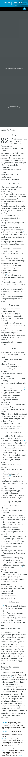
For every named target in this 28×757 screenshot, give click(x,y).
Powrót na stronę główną (14, 106)
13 (7, 514)
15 (22, 567)
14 (25, 564)
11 (17, 450)
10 (24, 440)
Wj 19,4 (20, 755)
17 (11, 677)
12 (10, 476)
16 (3, 605)
